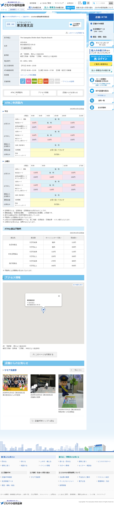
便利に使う (6, 465)
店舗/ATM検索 (98, 24)
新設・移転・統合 (100, 37)
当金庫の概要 (64, 477)
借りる (23, 461)
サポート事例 (64, 465)
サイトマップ (101, 494)
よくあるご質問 (63, 494)
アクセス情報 (43, 92)
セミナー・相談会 (85, 465)
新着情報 (73, 494)
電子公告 (82, 481)
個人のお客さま (34, 7)
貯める (4, 461)
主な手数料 (34, 494)
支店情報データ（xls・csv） (99, 30)
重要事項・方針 (103, 481)
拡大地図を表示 (78, 285)
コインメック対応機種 (28, 75)
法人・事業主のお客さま (54, 7)
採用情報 (63, 485)
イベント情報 (45, 465)
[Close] (59, 296)
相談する (24, 465)
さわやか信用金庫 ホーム (12, 16)
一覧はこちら (77, 370)
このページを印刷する (76, 33)
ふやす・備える (45, 461)
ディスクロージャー (67, 481)
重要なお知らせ (82, 494)
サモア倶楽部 (10, 370)
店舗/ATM (70, 8)
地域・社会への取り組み (84, 7)
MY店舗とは (102, 95)
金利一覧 (26, 494)
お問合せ (53, 494)
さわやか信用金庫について (104, 7)
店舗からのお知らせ (70, 92)
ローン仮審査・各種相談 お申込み (10, 494)
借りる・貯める (65, 461)
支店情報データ (7, 481)
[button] (43, 310)
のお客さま (9, 457)
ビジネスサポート (104, 461)
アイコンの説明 (68, 81)
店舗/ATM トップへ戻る (44, 421)
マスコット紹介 (103, 477)
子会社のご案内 (84, 477)
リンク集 (92, 494)
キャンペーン (44, 494)
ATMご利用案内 (17, 92)
